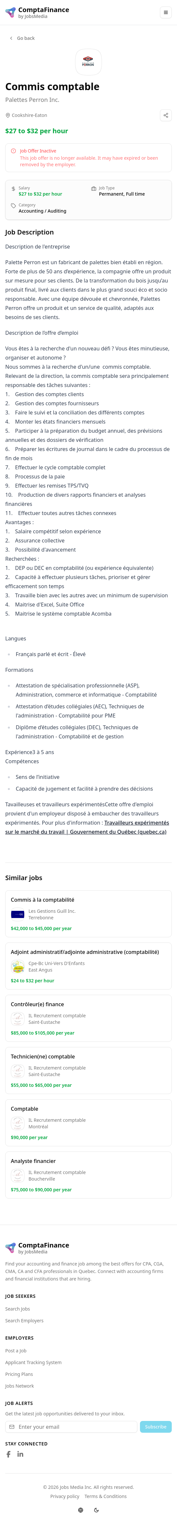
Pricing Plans (19, 1374)
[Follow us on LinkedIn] (20, 1454)
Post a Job (16, 1350)
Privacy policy (65, 1496)
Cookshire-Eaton (29, 115)
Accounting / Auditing (42, 211)
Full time (135, 194)
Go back (22, 38)
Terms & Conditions (106, 1496)
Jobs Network (19, 1386)
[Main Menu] (166, 12)
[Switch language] (80, 1510)
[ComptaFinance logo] (37, 12)
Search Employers (24, 1320)
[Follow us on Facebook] (8, 1454)
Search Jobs (17, 1309)
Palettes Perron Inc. (32, 100)
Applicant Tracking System (33, 1362)
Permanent (111, 194)
